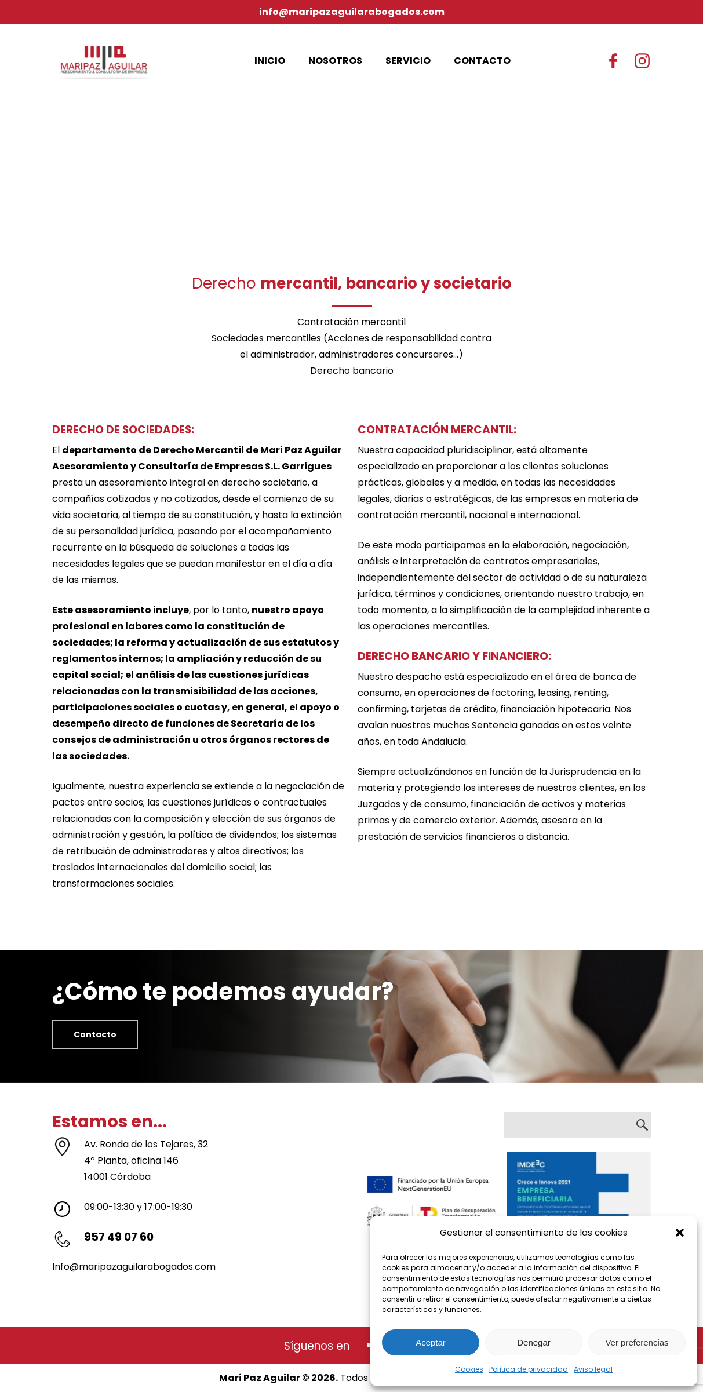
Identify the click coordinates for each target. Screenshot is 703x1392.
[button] (680, 1232)
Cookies (469, 1369)
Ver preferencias (636, 1342)
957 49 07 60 (119, 1237)
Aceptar (431, 1342)
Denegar (534, 1342)
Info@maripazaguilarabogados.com (134, 1266)
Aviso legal (593, 1369)
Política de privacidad (528, 1369)
